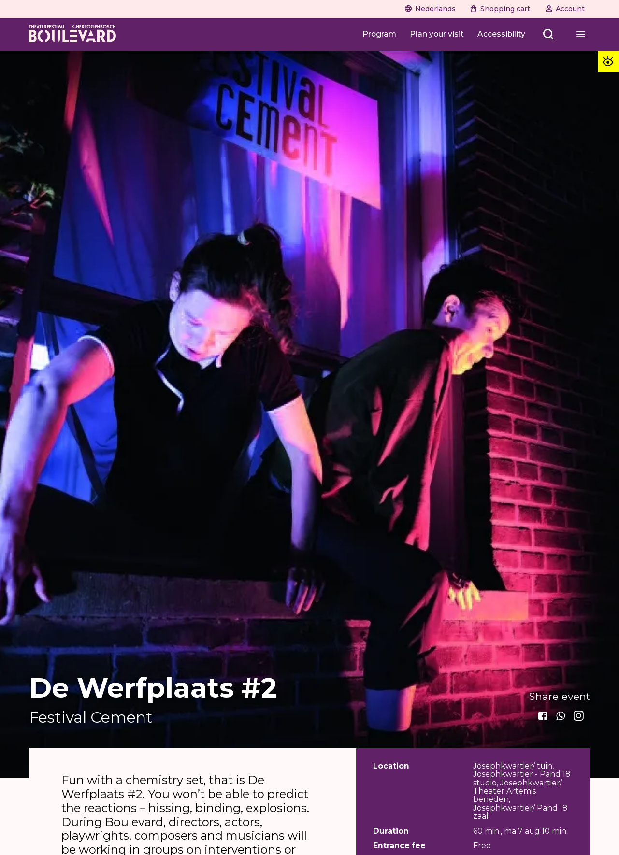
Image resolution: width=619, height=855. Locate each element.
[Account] (565, 8)
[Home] (72, 34)
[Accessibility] (501, 34)
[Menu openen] (580, 34)
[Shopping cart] (500, 8)
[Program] (379, 34)
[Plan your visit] (437, 34)
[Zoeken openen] (548, 34)
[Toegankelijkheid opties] (608, 61)
